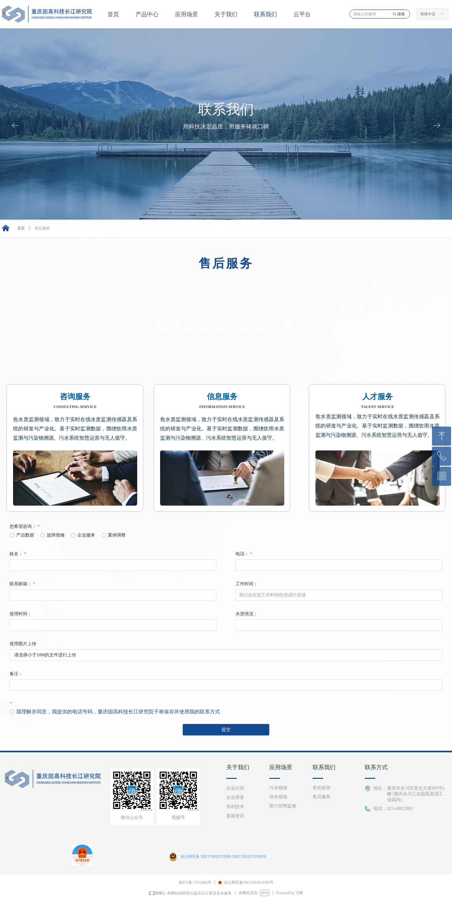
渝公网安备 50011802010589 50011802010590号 (223, 856)
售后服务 (42, 228)
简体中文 (427, 14)
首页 (21, 228)
